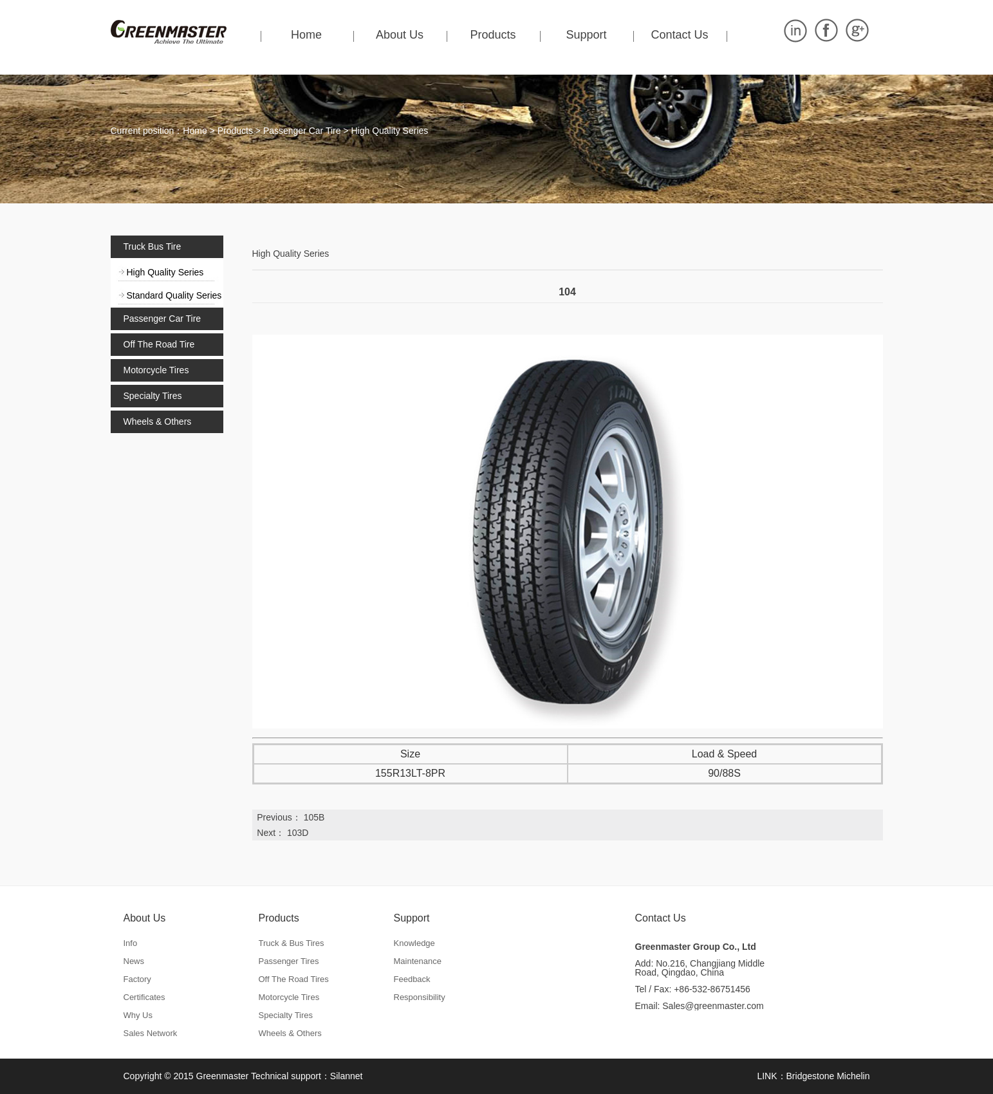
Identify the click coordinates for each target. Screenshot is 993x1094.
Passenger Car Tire (302, 130)
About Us (399, 34)
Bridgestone (810, 1076)
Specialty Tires (153, 396)
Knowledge (414, 943)
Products (492, 34)
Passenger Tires (289, 961)
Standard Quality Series (174, 295)
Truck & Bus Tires (291, 943)
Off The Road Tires (294, 979)
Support (586, 34)
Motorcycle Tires (156, 370)
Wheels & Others (158, 421)
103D (297, 833)
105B (314, 817)
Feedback (412, 979)
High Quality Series (389, 130)
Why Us (138, 1015)
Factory (137, 979)
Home (306, 34)
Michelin (853, 1076)
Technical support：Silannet (307, 1076)
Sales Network (151, 1033)
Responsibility (419, 997)
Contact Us (679, 34)
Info (131, 943)
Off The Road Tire (159, 344)
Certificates (144, 997)
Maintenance (417, 961)
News (134, 961)
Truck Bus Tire (152, 246)
